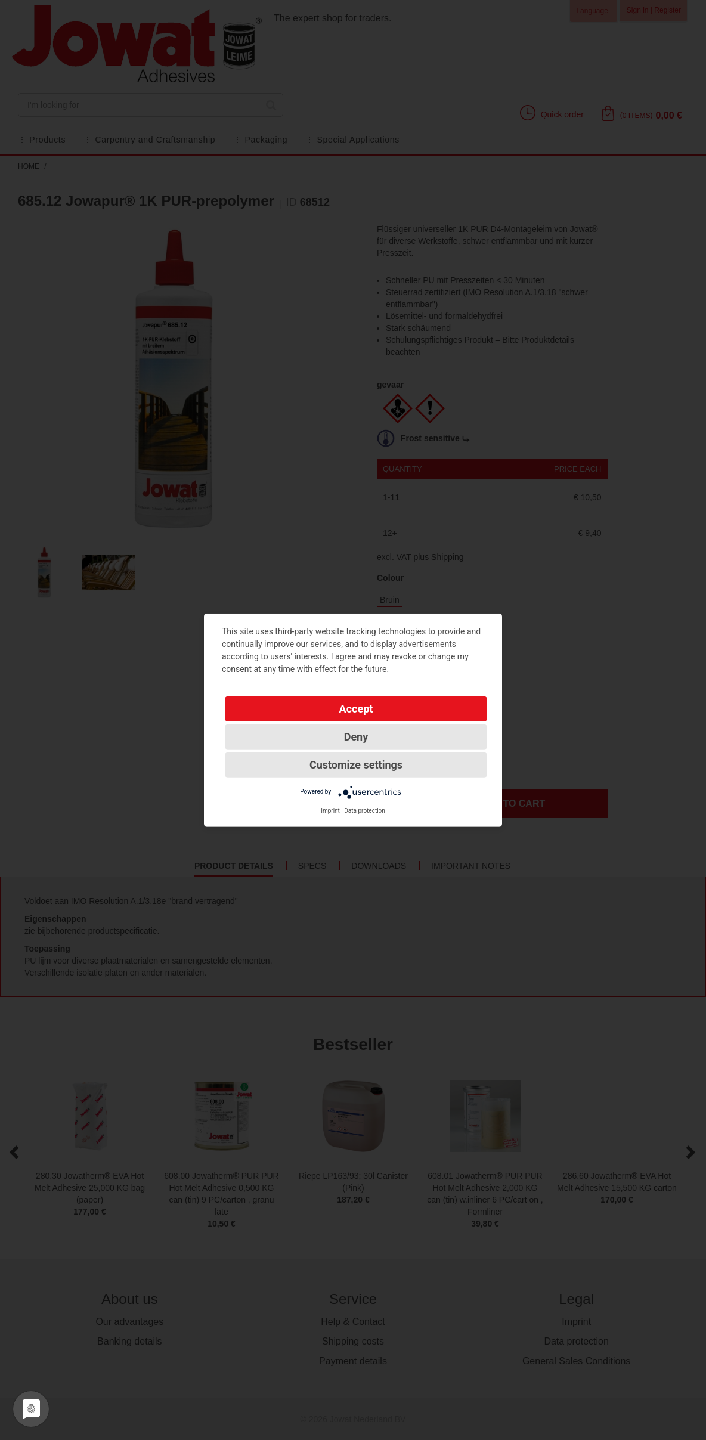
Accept (356, 708)
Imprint (330, 810)
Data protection (364, 810)
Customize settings (355, 764)
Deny (356, 736)
